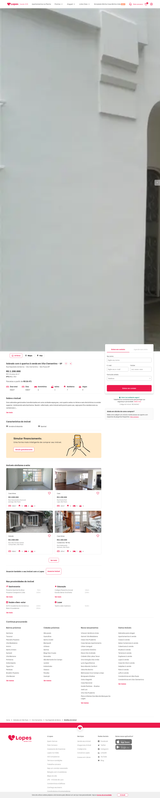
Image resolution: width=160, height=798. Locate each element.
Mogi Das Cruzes (50, 653)
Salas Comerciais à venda (128, 643)
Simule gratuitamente (23, 449)
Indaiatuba (48, 666)
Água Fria (9, 666)
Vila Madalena (11, 643)
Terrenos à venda (124, 653)
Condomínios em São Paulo (128, 676)
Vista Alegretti (86, 679)
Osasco (46, 669)
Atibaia (46, 646)
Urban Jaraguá (86, 646)
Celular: (132, 365)
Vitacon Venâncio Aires (90, 633)
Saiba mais (137, 401)
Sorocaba (47, 656)
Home (8, 720)
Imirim (8, 646)
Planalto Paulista (12, 639)
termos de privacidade (104, 795)
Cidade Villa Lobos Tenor (90, 656)
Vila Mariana (11, 656)
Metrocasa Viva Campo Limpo (92, 673)
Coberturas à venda (125, 646)
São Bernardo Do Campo (53, 659)
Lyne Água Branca (88, 663)
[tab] (118, 349)
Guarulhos (47, 636)
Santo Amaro (11, 649)
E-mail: (109, 365)
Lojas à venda (123, 659)
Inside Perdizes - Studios (90, 686)
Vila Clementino (37, 720)
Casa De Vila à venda (126, 663)
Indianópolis (11, 663)
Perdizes (9, 669)
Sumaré (9, 653)
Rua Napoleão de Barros (53, 720)
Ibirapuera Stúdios (88, 676)
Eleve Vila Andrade (88, 653)
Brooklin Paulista (12, 673)
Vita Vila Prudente (88, 692)
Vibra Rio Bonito (87, 669)
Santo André (48, 639)
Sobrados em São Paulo (20, 720)
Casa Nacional (86, 683)
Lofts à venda (123, 673)
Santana (9, 633)
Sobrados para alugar (126, 633)
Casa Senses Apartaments (91, 643)
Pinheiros (9, 659)
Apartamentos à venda (127, 636)
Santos (46, 649)
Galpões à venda (124, 666)
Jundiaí (46, 663)
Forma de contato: (113, 374)
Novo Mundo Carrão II (89, 666)
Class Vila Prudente (88, 639)
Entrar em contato (129, 388)
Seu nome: (110, 356)
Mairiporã (47, 643)
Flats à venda (123, 669)
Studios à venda (124, 649)
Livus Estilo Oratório (88, 649)
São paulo (47, 633)
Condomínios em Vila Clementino (131, 679)
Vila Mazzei (10, 676)
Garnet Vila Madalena (89, 636)
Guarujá (47, 676)
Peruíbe (46, 673)
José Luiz (84, 689)
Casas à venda (124, 639)
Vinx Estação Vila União (90, 659)
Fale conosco (134, 417)
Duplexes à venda (125, 656)
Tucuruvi (9, 636)
